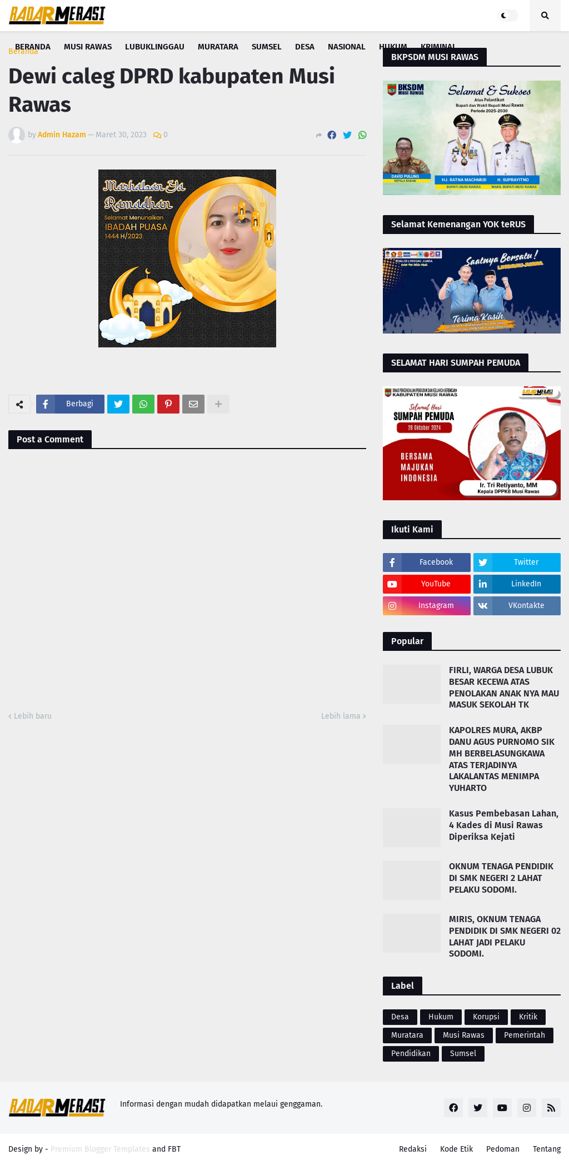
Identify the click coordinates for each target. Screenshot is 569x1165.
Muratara (407, 1035)
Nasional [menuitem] (347, 47)
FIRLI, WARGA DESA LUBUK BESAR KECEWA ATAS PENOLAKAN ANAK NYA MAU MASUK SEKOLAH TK (504, 687)
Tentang (547, 1149)
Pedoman (503, 1149)
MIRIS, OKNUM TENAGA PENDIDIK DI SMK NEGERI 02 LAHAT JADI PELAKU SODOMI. (505, 936)
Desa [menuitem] (305, 47)
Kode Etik (456, 1149)
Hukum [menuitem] (393, 47)
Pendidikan (411, 1053)
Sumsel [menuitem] (267, 47)
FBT (174, 1149)
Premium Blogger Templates (100, 1149)
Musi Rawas (464, 1035)
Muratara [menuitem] (218, 47)
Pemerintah (524, 1035)
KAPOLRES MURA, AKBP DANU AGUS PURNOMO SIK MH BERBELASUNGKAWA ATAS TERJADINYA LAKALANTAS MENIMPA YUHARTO (502, 759)
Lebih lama (341, 716)
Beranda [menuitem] (33, 47)
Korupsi (486, 1017)
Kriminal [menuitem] (439, 47)
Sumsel (463, 1053)
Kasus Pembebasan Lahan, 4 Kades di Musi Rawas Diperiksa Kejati (503, 825)
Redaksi (413, 1149)
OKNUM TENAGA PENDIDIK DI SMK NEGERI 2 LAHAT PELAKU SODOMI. (501, 878)
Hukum (440, 1017)
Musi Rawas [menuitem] (88, 47)
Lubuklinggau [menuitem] (154, 47)
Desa (400, 1017)
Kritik (528, 1017)
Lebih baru (33, 716)
